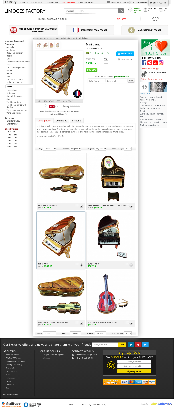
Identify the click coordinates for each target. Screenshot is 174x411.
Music (9, 86)
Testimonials (10, 378)
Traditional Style (14, 102)
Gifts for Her (12, 124)
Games (10, 70)
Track (131, 81)
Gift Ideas (121, 19)
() (163, 9)
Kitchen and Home (15, 79)
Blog (7, 388)
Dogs (9, 64)
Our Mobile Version (10, 394)
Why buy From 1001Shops (15, 361)
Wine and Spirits (14, 113)
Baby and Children (15, 53)
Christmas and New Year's (18, 61)
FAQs (8, 374)
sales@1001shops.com (118, 2)
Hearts (9, 76)
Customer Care (11, 371)
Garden (10, 73)
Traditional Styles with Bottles (16, 106)
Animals (10, 47)
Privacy (8, 381)
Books (9, 56)
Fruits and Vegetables (16, 67)
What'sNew (155, 19)
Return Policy (10, 368)
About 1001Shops (12, 354)
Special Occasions (15, 96)
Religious (11, 93)
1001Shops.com (11, 2)
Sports (9, 99)
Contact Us (10, 384)
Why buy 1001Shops (13, 358)
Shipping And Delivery (14, 364)
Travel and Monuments (17, 110)
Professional (12, 90)
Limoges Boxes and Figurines (52, 19)
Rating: (66, 106)
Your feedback (36, 2)
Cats (8, 58)
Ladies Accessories (15, 82)
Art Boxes (11, 50)
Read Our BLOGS (68, 2)
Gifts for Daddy (13, 121)
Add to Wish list (126, 59)
